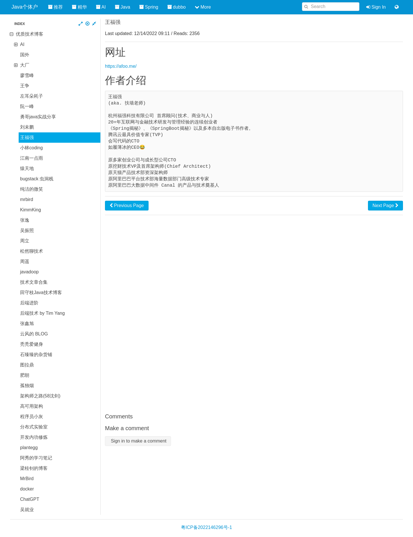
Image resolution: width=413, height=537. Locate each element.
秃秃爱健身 (31, 344)
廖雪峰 (27, 75)
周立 (24, 240)
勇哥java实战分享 (38, 116)
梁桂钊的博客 (34, 468)
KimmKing (30, 209)
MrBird (27, 478)
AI (22, 44)
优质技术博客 (29, 34)
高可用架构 (31, 406)
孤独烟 (27, 385)
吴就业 (27, 509)
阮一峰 (27, 106)
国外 (24, 54)
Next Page (385, 205)
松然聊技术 (31, 251)
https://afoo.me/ (121, 66)
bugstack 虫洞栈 (36, 178)
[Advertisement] (254, 313)
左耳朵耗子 (31, 96)
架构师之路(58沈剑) (40, 395)
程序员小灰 (31, 416)
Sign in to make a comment (138, 441)
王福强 (27, 137)
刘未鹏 (27, 127)
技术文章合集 (34, 282)
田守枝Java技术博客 (41, 292)
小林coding (31, 147)
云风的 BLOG (34, 333)
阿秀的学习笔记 (36, 457)
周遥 (24, 261)
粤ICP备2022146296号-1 (206, 527)
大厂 (24, 65)
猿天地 (27, 168)
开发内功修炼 (34, 437)
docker (27, 488)
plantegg (29, 447)
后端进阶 (29, 302)
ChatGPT (29, 499)
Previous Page (127, 205)
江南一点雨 (31, 158)
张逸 (24, 220)
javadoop (29, 271)
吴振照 (27, 230)
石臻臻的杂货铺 (36, 354)
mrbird (26, 199)
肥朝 (24, 375)
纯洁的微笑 (31, 189)
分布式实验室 (34, 426)
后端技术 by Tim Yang (42, 313)
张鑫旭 (27, 323)
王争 (24, 85)
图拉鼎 (27, 364)
